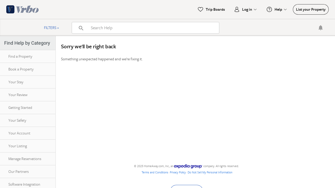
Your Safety (17, 120)
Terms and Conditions (155, 172)
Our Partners (18, 171)
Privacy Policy (178, 172)
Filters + (51, 27)
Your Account (19, 133)
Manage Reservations (24, 158)
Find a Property (20, 56)
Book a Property (21, 69)
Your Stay (15, 81)
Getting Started (20, 107)
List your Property (311, 9)
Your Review (17, 94)
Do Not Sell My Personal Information (210, 172)
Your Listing (17, 145)
